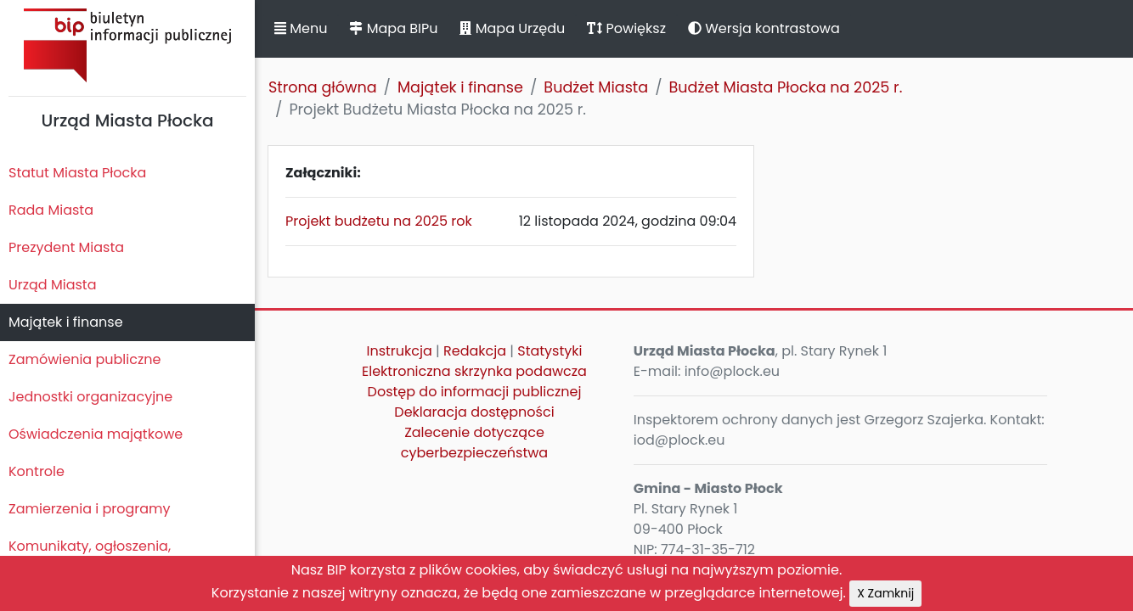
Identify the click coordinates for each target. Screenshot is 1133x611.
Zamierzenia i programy (89, 509)
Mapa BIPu (393, 28)
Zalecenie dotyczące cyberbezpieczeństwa (474, 442)
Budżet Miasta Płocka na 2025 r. (786, 87)
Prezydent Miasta (66, 247)
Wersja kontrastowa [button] (764, 28)
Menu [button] (300, 28)
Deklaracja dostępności (474, 412)
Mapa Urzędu (512, 28)
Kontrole (36, 471)
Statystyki (549, 351)
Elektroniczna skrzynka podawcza (474, 371)
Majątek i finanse (65, 322)
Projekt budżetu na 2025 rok (378, 221)
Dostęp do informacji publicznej (475, 391)
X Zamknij (885, 593)
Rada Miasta (50, 210)
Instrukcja (399, 351)
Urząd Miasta (52, 284)
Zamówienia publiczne (84, 359)
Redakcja (474, 351)
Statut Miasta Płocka (77, 172)
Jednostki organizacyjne (90, 396)
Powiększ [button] (626, 28)
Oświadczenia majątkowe (95, 434)
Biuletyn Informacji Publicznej (127, 45)
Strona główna (322, 87)
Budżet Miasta (596, 87)
